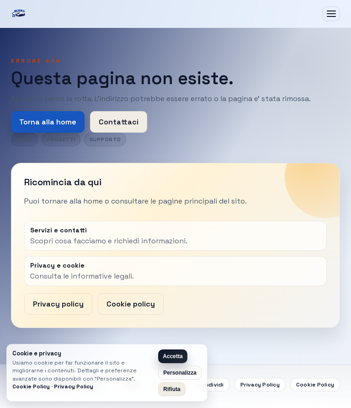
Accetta (172, 356)
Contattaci (118, 122)
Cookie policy (130, 304)
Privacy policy (58, 304)
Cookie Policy (315, 384)
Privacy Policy (260, 384)
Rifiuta (171, 389)
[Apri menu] (331, 13)
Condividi (210, 384)
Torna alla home (47, 122)
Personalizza (180, 373)
